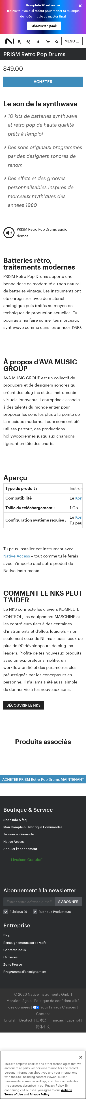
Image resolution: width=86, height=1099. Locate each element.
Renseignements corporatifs (24, 942)
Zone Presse (12, 964)
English (10, 1020)
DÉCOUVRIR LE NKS (23, 705)
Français (56, 1020)
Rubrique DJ (18, 911)
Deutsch (26, 1020)
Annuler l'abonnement (20, 849)
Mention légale (19, 1000)
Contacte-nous (14, 950)
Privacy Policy (39, 1094)
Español (73, 1020)
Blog (6, 935)
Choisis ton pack (44, 26)
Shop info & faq (15, 820)
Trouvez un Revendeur (20, 834)
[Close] (81, 1057)
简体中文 (43, 1026)
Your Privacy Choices (54, 1007)
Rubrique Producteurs (55, 911)
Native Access (16, 555)
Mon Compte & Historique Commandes (32, 827)
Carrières (10, 957)
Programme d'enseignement (24, 971)
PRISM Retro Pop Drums (34, 54)
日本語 (41, 1020)
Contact (43, 1013)
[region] (43, 1075)
